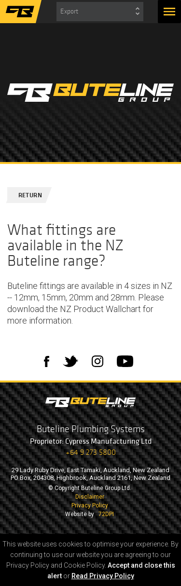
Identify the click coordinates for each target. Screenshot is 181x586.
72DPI (106, 514)
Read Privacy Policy (102, 576)
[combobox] (99, 11)
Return (26, 195)
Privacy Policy (89, 505)
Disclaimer (89, 496)
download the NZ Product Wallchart (74, 309)
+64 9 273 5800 (91, 452)
